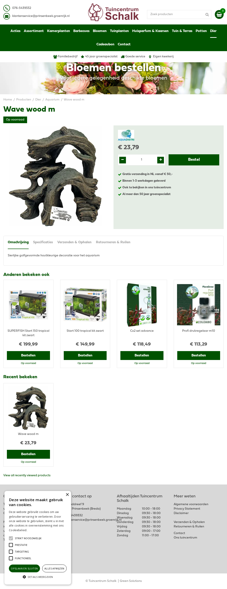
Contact (179, 533)
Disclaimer (181, 513)
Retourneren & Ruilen (113, 242)
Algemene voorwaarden (191, 504)
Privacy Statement (187, 508)
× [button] (67, 495)
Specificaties (43, 242)
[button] (28, 538)
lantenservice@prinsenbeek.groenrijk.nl (42, 16)
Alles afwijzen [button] (54, 568)
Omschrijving (18, 242)
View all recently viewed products (26, 475)
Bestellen (28, 355)
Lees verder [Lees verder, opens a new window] (35, 530)
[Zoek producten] (179, 14)
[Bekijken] (219, 14)
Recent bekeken (20, 377)
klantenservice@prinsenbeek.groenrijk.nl (92, 520)
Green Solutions (131, 581)
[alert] (37, 538)
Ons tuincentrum (185, 537)
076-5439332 (73, 515)
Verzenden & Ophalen (74, 242)
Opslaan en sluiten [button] (24, 568)
